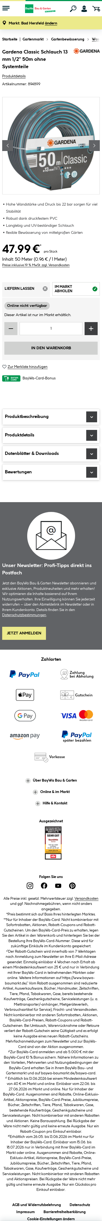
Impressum (25, 1211)
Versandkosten (86, 898)
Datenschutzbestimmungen (24, 615)
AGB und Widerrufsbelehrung (36, 1204)
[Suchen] (73, 8)
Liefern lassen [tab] (27, 290)
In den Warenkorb (51, 348)
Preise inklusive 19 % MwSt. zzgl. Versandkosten (36, 265)
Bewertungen (51, 472)
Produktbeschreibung (51, 416)
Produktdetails (14, 76)
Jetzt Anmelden (24, 633)
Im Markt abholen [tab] (77, 290)
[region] (51, 145)
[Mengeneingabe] (51, 328)
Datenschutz (80, 1204)
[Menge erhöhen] (91, 328)
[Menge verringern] (10, 328)
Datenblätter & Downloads (51, 453)
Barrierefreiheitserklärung (65, 1211)
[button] (33, 23)
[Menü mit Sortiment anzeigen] (6, 8)
